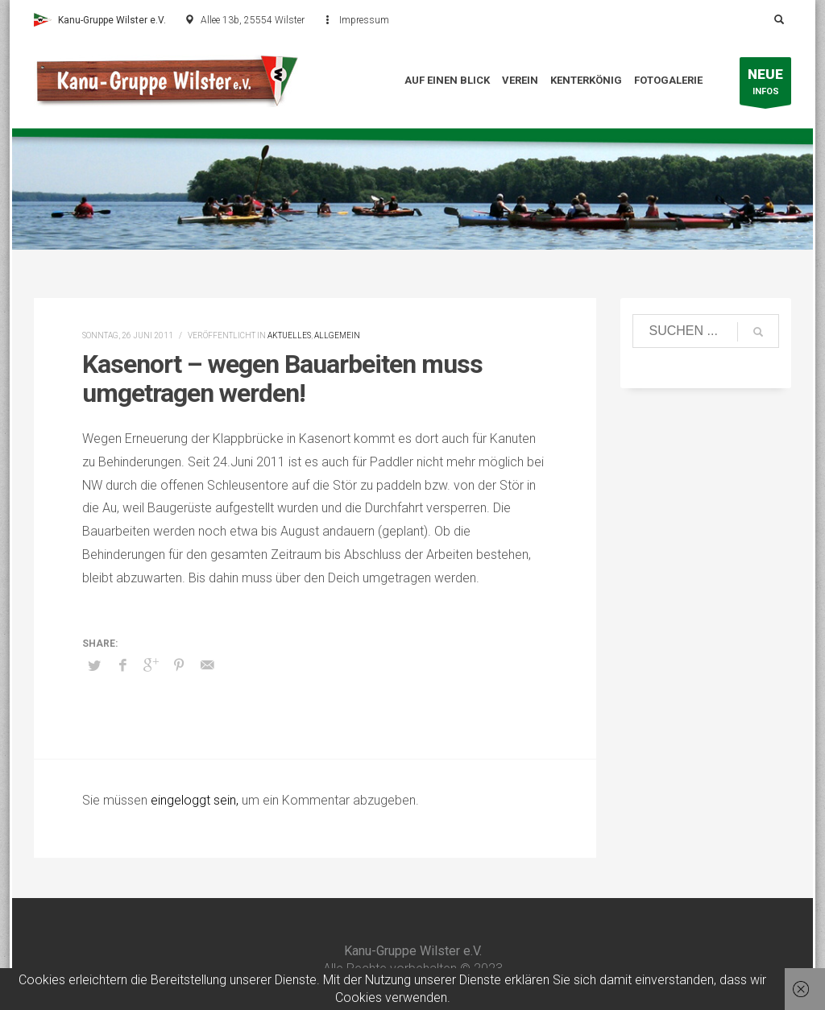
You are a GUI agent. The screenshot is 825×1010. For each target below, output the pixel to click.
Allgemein (337, 335)
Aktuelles (289, 335)
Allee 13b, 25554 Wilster (253, 20)
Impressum (364, 20)
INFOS (765, 85)
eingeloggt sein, (196, 800)
